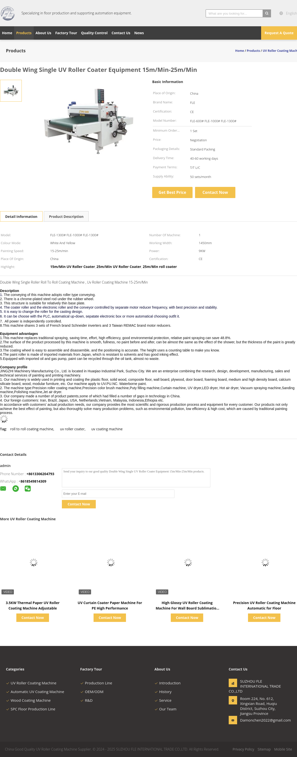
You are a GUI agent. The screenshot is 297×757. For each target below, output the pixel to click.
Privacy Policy (243, 749)
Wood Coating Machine (28, 700)
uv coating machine (107, 429)
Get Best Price (172, 192)
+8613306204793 (40, 473)
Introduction (167, 682)
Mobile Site (283, 749)
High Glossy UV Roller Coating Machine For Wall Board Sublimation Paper (187, 608)
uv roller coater (72, 429)
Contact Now (215, 192)
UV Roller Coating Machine (31, 682)
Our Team (165, 708)
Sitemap (264, 749)
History (163, 691)
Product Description (66, 216)
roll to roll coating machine (31, 429)
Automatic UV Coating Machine (35, 691)
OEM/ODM (91, 691)
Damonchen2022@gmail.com (255, 720)
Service (163, 700)
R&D (86, 700)
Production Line (96, 682)
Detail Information (21, 216)
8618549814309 (33, 481)
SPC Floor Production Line (30, 708)
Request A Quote (279, 32)
